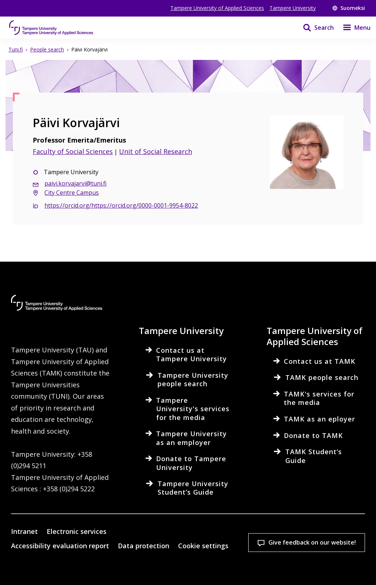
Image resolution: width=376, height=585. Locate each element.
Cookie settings (51, 566)
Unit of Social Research (155, 151)
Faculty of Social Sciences (73, 151)
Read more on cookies (57, 541)
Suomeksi (348, 7)
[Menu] (352, 27)
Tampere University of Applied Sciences (217, 7)
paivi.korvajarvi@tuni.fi (75, 183)
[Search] (314, 27)
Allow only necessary (214, 566)
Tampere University (293, 7)
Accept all (133, 566)
